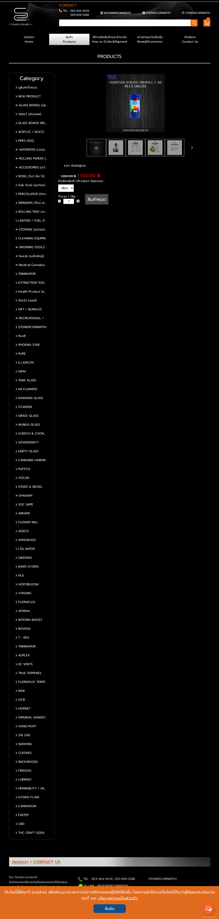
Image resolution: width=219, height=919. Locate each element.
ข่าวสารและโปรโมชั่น (150, 39)
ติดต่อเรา (190, 39)
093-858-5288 (79, 15)
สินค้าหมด (97, 199)
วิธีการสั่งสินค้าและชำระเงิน (109, 39)
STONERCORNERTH (158, 13)
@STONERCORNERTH (117, 13)
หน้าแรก (29, 39)
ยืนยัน (109, 909)
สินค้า (69, 39)
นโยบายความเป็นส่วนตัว (118, 898)
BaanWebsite (208, 917)
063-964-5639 (79, 11)
